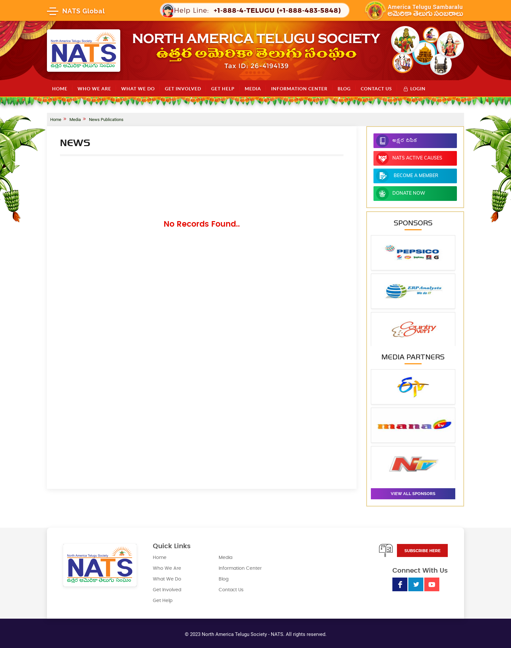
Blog (344, 88)
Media (253, 88)
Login (415, 88)
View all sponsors (413, 493)
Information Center (299, 88)
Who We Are (94, 88)
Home (59, 88)
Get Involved (183, 88)
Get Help (223, 88)
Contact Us (376, 88)
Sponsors (413, 223)
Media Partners (413, 357)
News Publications (106, 119)
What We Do (138, 88)
